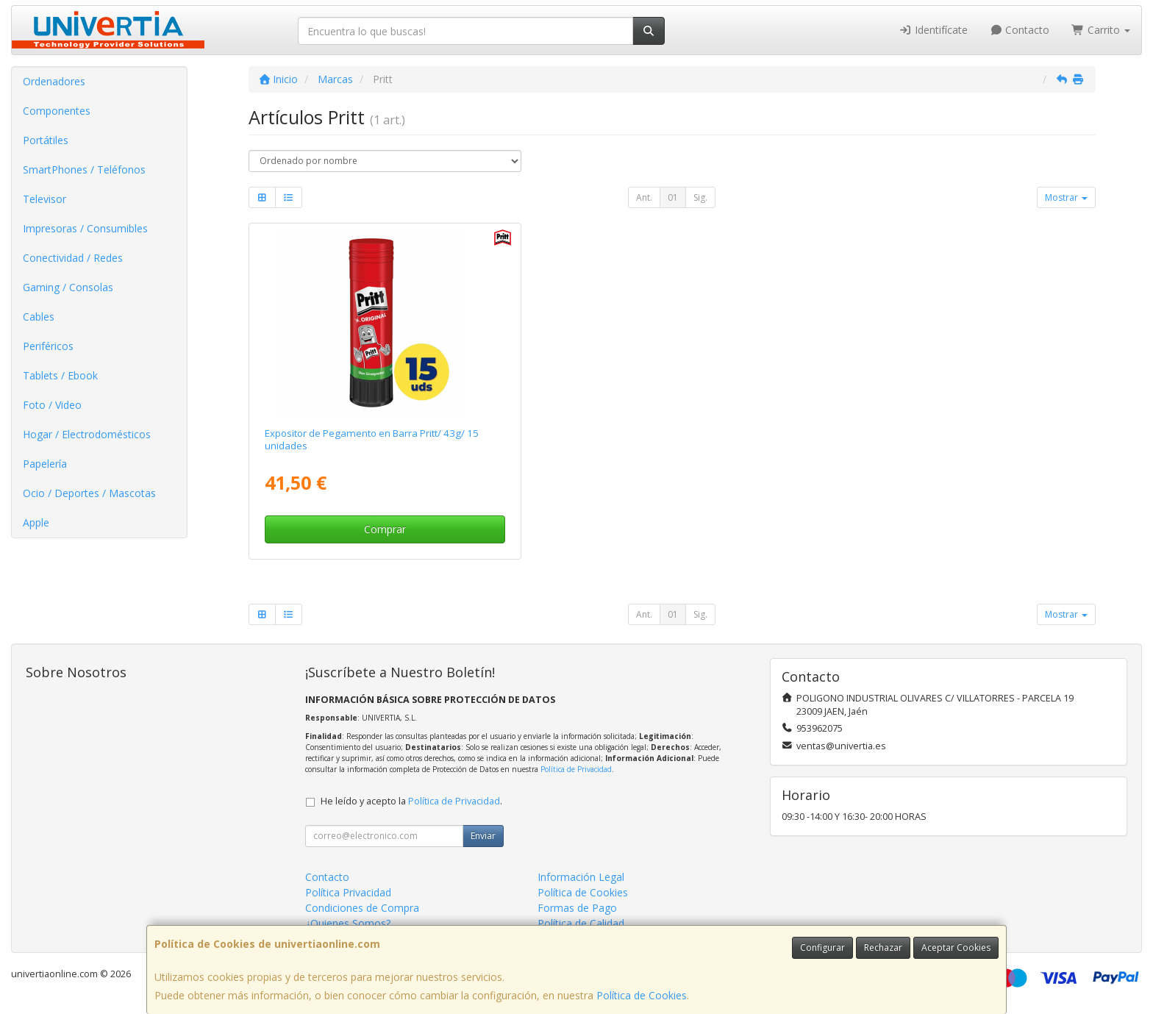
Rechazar (883, 947)
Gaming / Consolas (68, 287)
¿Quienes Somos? (347, 923)
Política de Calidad (581, 923)
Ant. (644, 197)
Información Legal (581, 877)
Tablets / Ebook (60, 375)
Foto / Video (52, 405)
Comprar (385, 529)
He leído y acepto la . (411, 801)
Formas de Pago (577, 908)
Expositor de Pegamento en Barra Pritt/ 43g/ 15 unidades (372, 439)
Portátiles (45, 140)
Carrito (1100, 30)
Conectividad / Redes (73, 258)
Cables (38, 317)
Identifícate (933, 30)
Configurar (822, 947)
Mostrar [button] (1066, 197)
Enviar (483, 835)
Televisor (44, 199)
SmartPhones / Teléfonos (84, 169)
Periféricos (48, 346)
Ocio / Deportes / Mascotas (89, 493)
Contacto (1020, 30)
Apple (36, 522)
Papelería (45, 464)
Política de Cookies (641, 995)
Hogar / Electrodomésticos (87, 434)
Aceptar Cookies (955, 947)
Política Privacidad (348, 892)
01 (673, 197)
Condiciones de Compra (362, 908)
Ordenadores (54, 81)
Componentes (56, 111)
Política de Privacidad (576, 769)
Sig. (700, 197)
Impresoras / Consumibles (85, 228)
